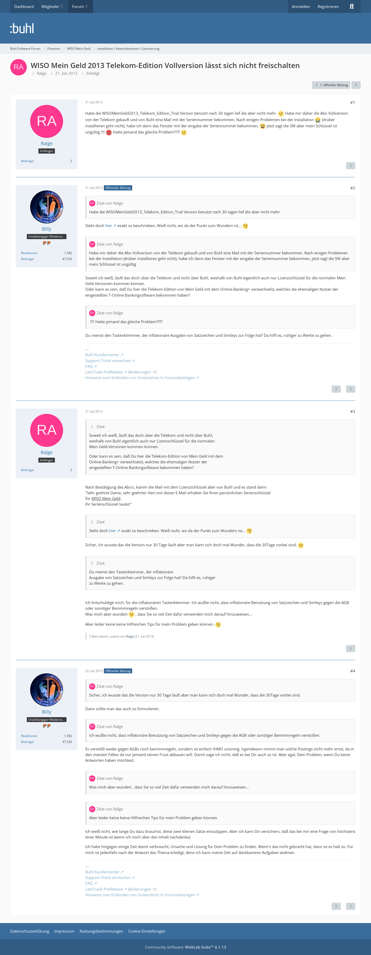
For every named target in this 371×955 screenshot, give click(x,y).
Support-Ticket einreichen (108, 360)
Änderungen (140, 371)
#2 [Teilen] (352, 187)
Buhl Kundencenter (102, 354)
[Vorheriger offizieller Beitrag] (336, 906)
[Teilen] (356, 85)
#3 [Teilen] (352, 411)
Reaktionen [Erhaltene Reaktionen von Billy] (29, 253)
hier (108, 225)
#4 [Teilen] (352, 670)
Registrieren (328, 6)
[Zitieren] (350, 165)
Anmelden (301, 6)
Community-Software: (185, 947)
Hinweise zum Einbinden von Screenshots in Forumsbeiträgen (140, 377)
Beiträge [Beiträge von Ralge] (27, 161)
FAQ (89, 366)
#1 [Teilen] (352, 102)
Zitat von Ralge (110, 203)
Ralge (41, 73)
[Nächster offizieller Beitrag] (336, 389)
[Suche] (352, 6)
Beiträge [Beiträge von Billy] (27, 259)
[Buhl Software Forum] (185, 28)
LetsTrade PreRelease (104, 371)
